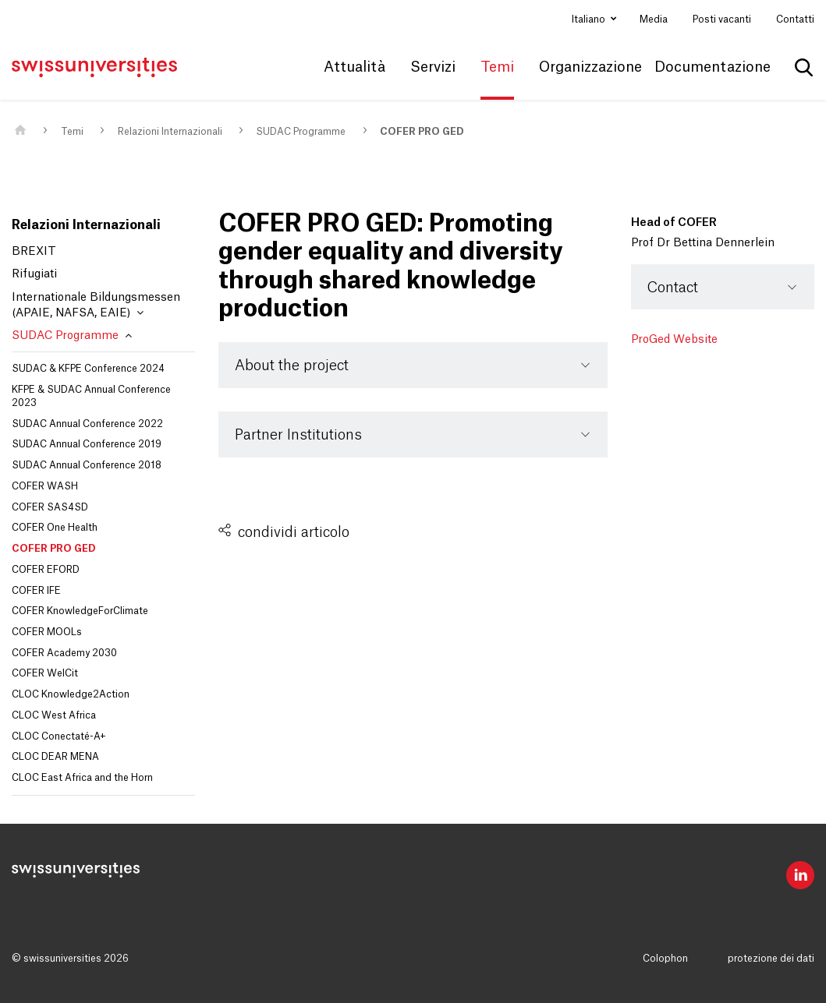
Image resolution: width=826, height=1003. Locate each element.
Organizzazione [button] (590, 67)
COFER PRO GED (422, 131)
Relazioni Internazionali (170, 131)
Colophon (665, 958)
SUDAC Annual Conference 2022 (87, 424)
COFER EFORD (46, 569)
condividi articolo (293, 532)
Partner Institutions (298, 435)
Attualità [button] (354, 67)
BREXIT (34, 251)
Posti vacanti (722, 19)
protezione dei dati (771, 958)
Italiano (590, 19)
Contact (672, 288)
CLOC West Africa (54, 715)
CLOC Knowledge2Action (70, 694)
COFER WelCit (45, 673)
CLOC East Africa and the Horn (82, 777)
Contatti (795, 19)
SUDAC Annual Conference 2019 (86, 444)
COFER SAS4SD (50, 507)
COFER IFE (36, 590)
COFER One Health (54, 527)
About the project (292, 365)
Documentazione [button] (712, 67)
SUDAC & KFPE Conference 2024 (88, 368)
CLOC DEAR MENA (55, 756)
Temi (72, 131)
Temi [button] (497, 67)
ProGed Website (674, 339)
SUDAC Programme (301, 131)
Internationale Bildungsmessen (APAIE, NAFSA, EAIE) (96, 305)
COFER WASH (45, 486)
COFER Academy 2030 (64, 653)
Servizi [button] (433, 67)
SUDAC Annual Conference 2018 (86, 465)
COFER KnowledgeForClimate (80, 611)
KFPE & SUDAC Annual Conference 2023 (91, 396)
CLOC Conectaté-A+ (59, 736)
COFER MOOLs (47, 632)
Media (654, 19)
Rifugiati (34, 274)
